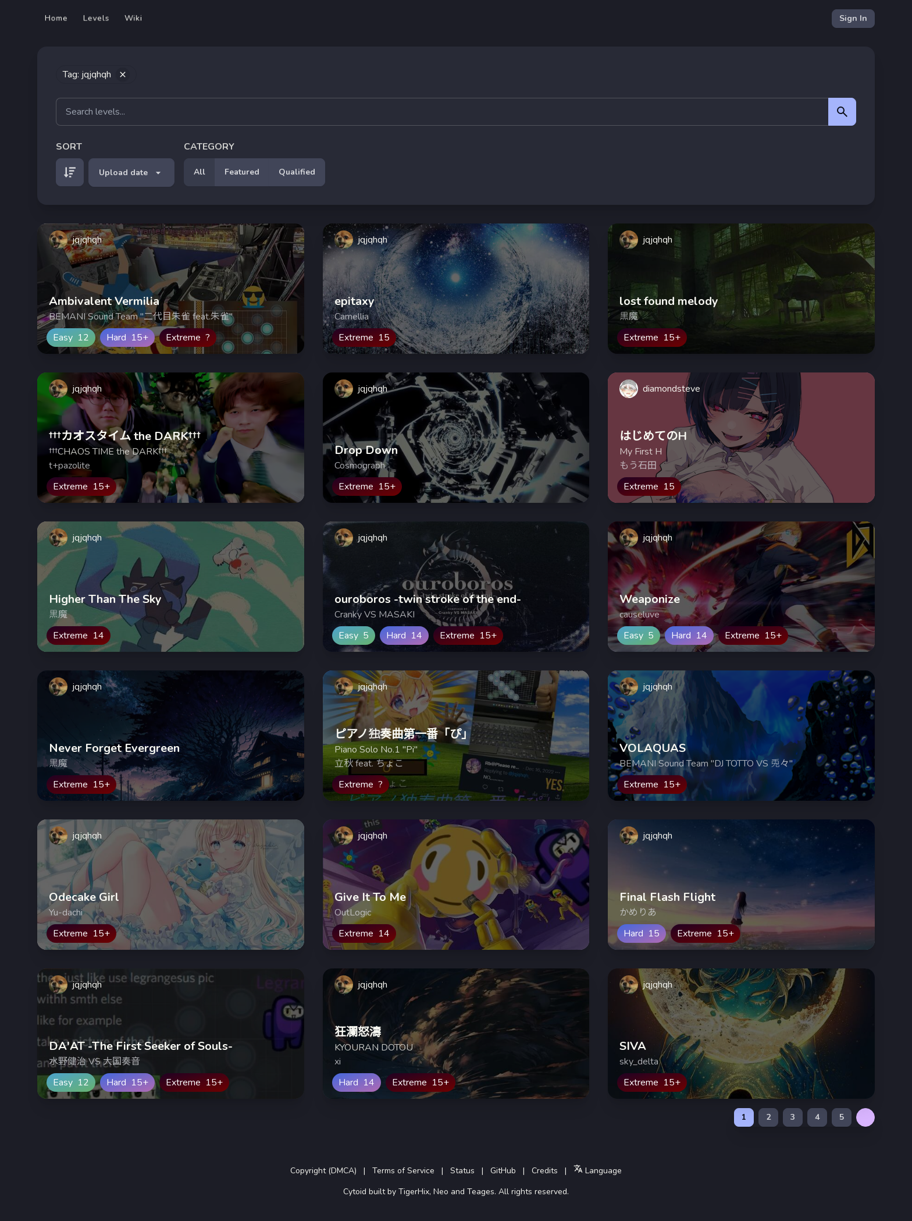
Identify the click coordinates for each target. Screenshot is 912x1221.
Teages (480, 1191)
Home (56, 18)
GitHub (503, 1170)
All (199, 172)
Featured (242, 172)
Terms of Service (403, 1170)
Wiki (133, 18)
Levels (96, 18)
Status (462, 1170)
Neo (440, 1191)
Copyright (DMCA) (323, 1170)
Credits (545, 1170)
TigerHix (413, 1191)
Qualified (297, 172)
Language (597, 1170)
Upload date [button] (131, 173)
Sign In (853, 18)
